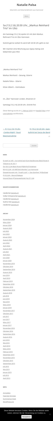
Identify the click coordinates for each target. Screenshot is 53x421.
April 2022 (6, 246)
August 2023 (7, 228)
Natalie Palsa (26, 5)
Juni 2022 (6, 243)
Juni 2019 (6, 275)
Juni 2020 (6, 258)
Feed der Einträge (9, 396)
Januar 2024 (7, 225)
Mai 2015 (6, 369)
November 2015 (9, 358)
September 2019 (9, 269)
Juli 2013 (6, 375)
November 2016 (9, 328)
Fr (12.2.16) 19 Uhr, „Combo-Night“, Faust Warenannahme (12, 132)
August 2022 (7, 240)
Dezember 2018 (8, 284)
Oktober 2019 (8, 266)
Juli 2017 (6, 316)
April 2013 (6, 378)
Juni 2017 (6, 319)
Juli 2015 (6, 366)
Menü (26, 16)
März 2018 (6, 305)
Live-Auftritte (8, 113)
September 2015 (9, 363)
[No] (50, 414)
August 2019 (7, 272)
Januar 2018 (7, 308)
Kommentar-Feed (9, 399)
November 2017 (9, 311)
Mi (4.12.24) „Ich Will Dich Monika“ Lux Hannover (20, 169)
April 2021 (6, 255)
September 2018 (9, 290)
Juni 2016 (6, 340)
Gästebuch (15, 193)
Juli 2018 (6, 296)
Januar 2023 (7, 237)
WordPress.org (8, 402)
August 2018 (7, 293)
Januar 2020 (7, 261)
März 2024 (6, 222)
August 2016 (7, 337)
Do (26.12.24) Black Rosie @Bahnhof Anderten (19, 166)
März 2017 (6, 322)
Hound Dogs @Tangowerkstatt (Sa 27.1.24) (18, 178)
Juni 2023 (6, 234)
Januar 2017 (7, 325)
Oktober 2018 (8, 287)
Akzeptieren (26, 417)
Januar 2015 (7, 372)
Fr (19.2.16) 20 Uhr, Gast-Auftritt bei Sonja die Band (39, 132)
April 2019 (6, 278)
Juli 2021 (6, 252)
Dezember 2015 (8, 355)
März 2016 (6, 349)
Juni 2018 (6, 299)
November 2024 (9, 219)
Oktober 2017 (8, 313)
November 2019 (9, 263)
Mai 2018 (6, 302)
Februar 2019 (8, 281)
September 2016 (9, 334)
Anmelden (6, 393)
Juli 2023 (6, 231)
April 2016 (6, 346)
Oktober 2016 (8, 331)
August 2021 (7, 249)
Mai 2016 (6, 343)
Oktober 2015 (8, 360)
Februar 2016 (8, 352)
